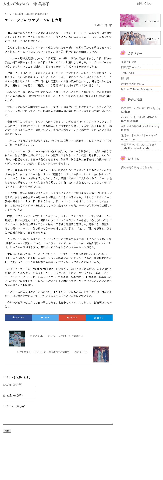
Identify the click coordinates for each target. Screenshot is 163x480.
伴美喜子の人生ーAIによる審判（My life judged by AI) (139, 146)
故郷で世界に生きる (132, 84)
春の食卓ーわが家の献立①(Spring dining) (141, 109)
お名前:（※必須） (13, 384)
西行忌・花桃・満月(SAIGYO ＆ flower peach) (139, 118)
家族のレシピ (128, 62)
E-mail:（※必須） (13, 395)
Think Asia (127, 73)
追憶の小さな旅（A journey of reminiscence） (138, 137)
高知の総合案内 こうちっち (136, 167)
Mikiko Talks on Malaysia (136, 89)
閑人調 (125, 78)
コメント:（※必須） (14, 406)
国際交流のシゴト (131, 67)
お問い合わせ (144, 3)
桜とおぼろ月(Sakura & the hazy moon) (140, 128)
